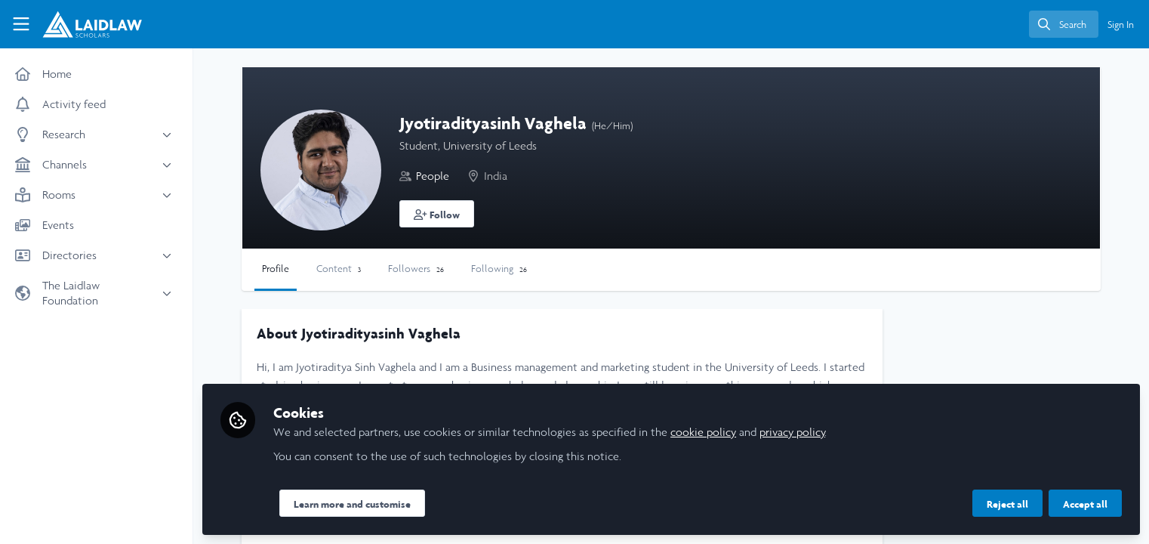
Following (499, 268)
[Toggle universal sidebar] (21, 24)
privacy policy (792, 432)
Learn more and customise (352, 504)
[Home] (85, 24)
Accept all (1085, 504)
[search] (1063, 24)
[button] (436, 213)
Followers (416, 268)
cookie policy (703, 432)
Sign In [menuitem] (1120, 24)
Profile (275, 268)
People (432, 175)
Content (338, 268)
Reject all (1007, 504)
